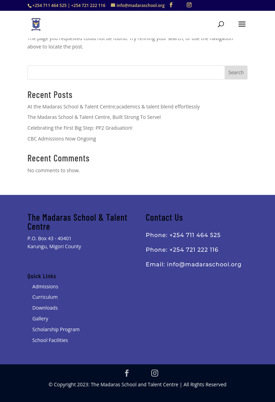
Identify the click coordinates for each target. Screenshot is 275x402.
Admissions (45, 286)
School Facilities (50, 340)
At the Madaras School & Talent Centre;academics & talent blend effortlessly (113, 106)
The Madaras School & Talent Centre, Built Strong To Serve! (94, 117)
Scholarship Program (56, 329)
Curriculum (45, 297)
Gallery (40, 318)
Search (236, 72)
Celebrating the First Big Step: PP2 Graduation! (79, 127)
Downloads (45, 307)
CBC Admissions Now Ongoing (61, 138)
